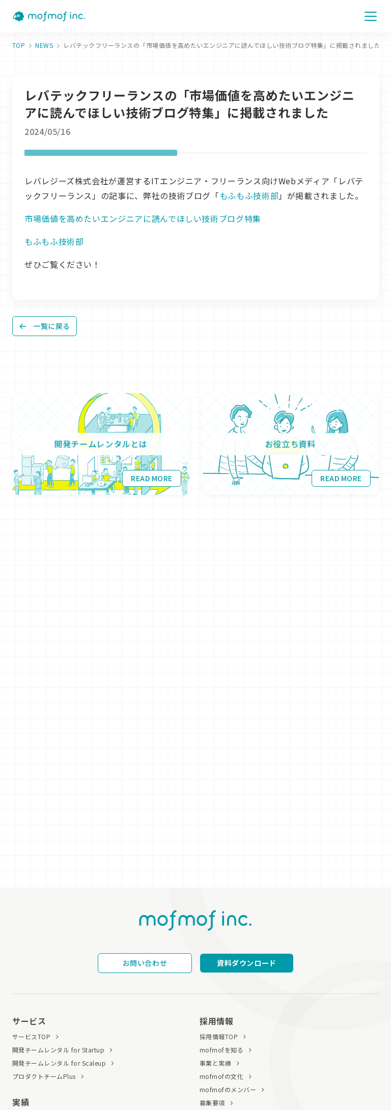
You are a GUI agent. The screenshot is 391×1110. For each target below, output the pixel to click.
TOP (18, 45)
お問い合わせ (145, 963)
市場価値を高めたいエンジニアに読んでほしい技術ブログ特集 (142, 218)
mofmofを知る (221, 1049)
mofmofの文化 (221, 1076)
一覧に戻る (44, 326)
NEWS (44, 45)
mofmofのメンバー (228, 1089)
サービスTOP (31, 1036)
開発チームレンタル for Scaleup (59, 1063)
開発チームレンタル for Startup (58, 1049)
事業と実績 (215, 1063)
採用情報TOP (219, 1036)
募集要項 (212, 1102)
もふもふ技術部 (248, 195)
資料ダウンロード (246, 963)
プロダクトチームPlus (44, 1076)
